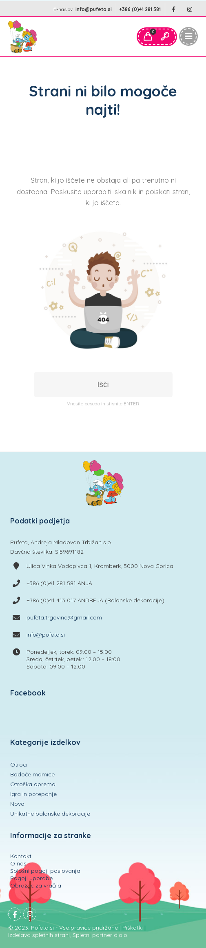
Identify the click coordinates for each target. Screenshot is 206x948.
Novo (17, 803)
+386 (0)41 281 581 (140, 9)
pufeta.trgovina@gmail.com (64, 617)
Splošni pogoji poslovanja (45, 870)
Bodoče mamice (32, 774)
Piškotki (132, 927)
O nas (18, 863)
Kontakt (20, 856)
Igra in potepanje (33, 794)
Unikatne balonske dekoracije (50, 813)
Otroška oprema (32, 784)
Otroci (18, 764)
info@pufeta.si (93, 9)
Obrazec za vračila (35, 885)
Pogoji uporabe (31, 878)
